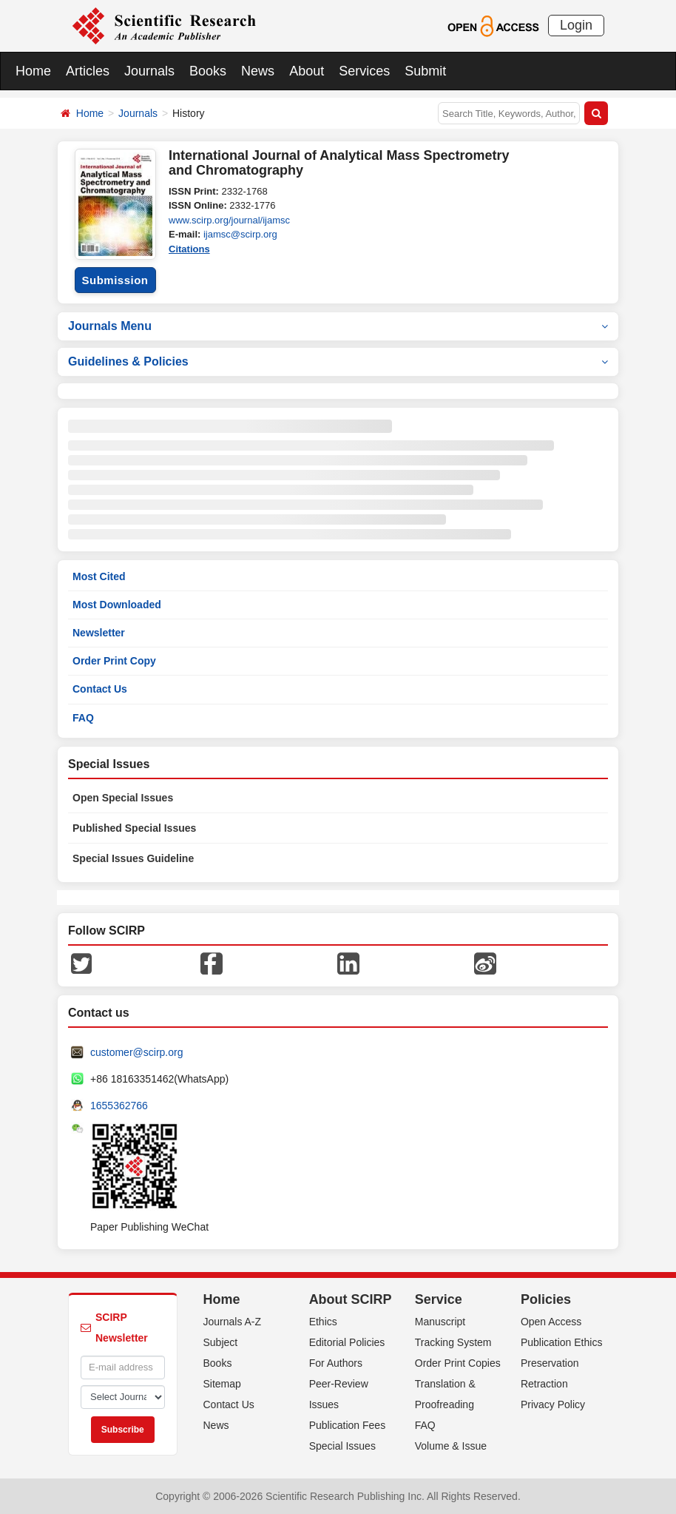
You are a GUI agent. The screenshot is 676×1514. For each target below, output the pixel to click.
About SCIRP (350, 1299)
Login (576, 25)
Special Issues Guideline (133, 858)
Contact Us (99, 689)
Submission (114, 280)
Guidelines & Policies (338, 361)
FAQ (83, 718)
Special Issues (342, 1446)
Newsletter (98, 633)
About (306, 71)
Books (207, 71)
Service (438, 1299)
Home (33, 71)
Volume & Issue (451, 1446)
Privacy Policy (553, 1404)
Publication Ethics (562, 1342)
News (257, 71)
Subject (220, 1342)
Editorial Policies (347, 1342)
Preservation (550, 1363)
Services (364, 71)
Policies (546, 1299)
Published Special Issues (134, 828)
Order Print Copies (458, 1363)
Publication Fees (347, 1425)
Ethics (323, 1322)
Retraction (544, 1384)
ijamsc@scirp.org (240, 234)
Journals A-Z (232, 1322)
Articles (87, 71)
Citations (189, 249)
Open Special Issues (122, 798)
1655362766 (119, 1105)
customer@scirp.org (136, 1052)
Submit (425, 71)
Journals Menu (338, 326)
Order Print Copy (114, 661)
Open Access (551, 1322)
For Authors (335, 1363)
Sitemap (222, 1384)
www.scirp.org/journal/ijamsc (229, 220)
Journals (149, 71)
